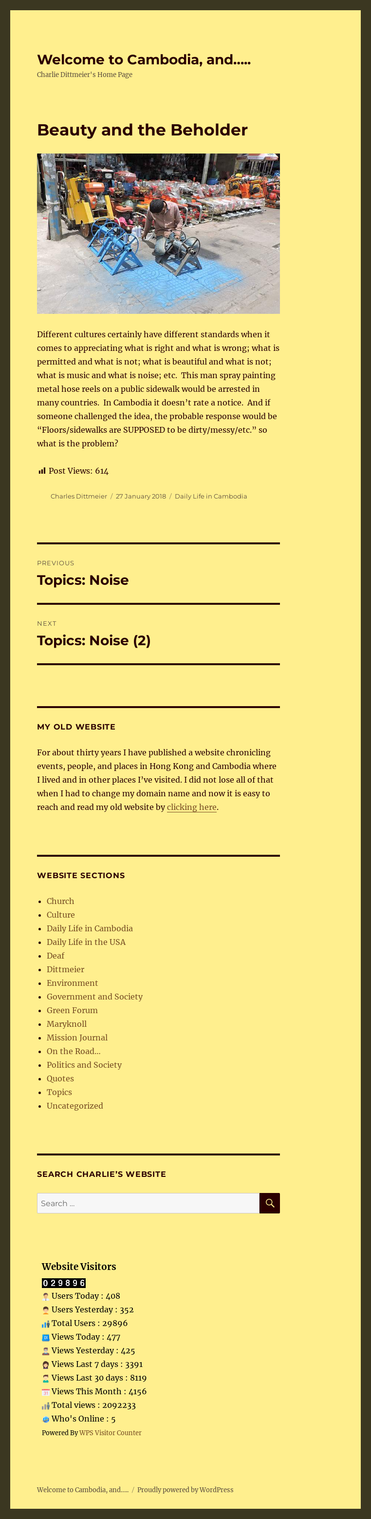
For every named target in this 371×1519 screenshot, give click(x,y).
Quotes (60, 1078)
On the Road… (74, 1051)
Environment (72, 983)
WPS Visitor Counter (110, 1433)
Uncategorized (75, 1106)
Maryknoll (67, 1024)
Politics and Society (84, 1065)
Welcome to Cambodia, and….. (144, 59)
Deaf (55, 956)
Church (60, 901)
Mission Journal (77, 1037)
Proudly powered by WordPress (185, 1490)
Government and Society (95, 996)
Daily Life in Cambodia (211, 496)
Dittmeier (65, 969)
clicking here (192, 807)
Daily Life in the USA (86, 942)
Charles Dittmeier (79, 496)
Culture (61, 915)
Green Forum (72, 1010)
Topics (59, 1092)
